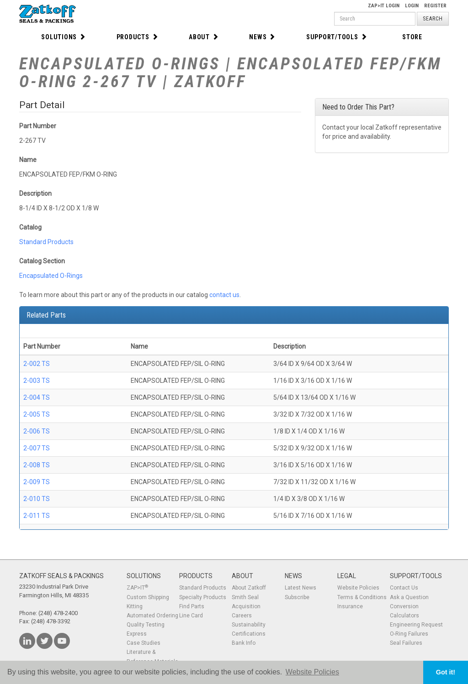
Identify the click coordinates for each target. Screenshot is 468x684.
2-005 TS (36, 414)
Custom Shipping (148, 597)
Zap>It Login (383, 6)
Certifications (249, 634)
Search (433, 19)
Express (137, 634)
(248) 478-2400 (58, 613)
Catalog (30, 227)
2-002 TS (36, 363)
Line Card (191, 615)
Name (28, 159)
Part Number (37, 126)
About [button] (204, 37)
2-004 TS (36, 397)
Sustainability (249, 624)
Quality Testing (146, 624)
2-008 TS (36, 465)
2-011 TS (36, 515)
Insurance (350, 606)
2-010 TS (36, 498)
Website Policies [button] (312, 672)
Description (35, 193)
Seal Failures (406, 643)
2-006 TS (36, 431)
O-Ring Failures (409, 634)
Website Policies (358, 588)
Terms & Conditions (362, 597)
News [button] (262, 37)
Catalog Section (42, 261)
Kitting (135, 606)
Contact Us (404, 588)
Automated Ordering (152, 615)
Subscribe (297, 597)
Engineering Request (416, 624)
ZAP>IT (137, 588)
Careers (242, 615)
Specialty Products (202, 597)
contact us (224, 294)
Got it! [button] (445, 672)
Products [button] (138, 37)
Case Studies (143, 643)
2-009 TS (36, 482)
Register (435, 6)
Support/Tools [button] (336, 37)
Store (412, 37)
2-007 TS (36, 448)
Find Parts (191, 606)
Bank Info (243, 643)
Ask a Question (409, 597)
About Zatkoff (249, 588)
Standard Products (46, 241)
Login (412, 6)
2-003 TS (36, 380)
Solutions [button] (63, 37)
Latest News (300, 588)
